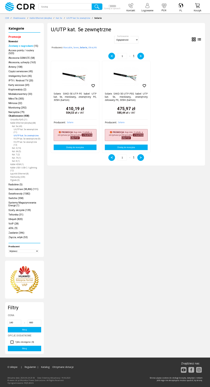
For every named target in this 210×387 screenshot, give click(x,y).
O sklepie (13, 367)
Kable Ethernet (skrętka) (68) (23, 122)
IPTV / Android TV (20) (20, 80)
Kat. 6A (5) (16, 151)
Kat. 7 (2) (16, 154)
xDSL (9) (13, 228)
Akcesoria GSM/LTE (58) (21, 58)
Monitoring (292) (17, 107)
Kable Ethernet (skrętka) (41, 18)
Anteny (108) (15, 67)
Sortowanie (123, 36)
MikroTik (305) (16, 98)
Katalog (45, 367)
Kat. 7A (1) (16, 157)
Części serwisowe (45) (20, 71)
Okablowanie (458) (18, 115)
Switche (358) (16, 198)
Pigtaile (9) (15, 180)
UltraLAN (92, 47)
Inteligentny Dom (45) (20, 76)
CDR (7, 18)
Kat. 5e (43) (17, 126)
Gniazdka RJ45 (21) (18, 119)
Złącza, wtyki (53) (18, 237)
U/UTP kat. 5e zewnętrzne (78, 18)
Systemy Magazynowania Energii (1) (22, 204)
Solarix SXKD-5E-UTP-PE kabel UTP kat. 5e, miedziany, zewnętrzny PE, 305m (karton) (75, 96)
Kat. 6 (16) (16, 148)
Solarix (70, 122)
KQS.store (29, 383)
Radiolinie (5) (15, 184)
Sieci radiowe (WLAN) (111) (23, 189)
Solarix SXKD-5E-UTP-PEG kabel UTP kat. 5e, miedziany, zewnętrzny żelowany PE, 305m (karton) (126, 96)
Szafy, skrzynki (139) (19, 210)
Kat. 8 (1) (16, 161)
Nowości (13, 41)
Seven (76, 47)
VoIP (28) (13, 223)
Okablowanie (19, 18)
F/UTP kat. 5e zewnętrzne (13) (25, 143)
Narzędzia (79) (16, 112)
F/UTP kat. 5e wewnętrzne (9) (27, 138)
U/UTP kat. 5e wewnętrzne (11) (26, 131)
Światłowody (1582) (19, 193)
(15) (23, 46)
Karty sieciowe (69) (18, 85)
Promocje (14, 36)
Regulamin (30, 367)
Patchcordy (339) (17, 177)
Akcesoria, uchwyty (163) (22, 62)
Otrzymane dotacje (63, 367)
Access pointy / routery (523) (21, 52)
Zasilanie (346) (16, 232)
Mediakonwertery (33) (20, 94)
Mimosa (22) (15, 103)
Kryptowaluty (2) (17, 89)
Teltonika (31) (15, 214)
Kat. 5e (59, 18)
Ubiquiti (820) (15, 219)
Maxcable (67, 47)
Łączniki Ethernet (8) (19, 173)
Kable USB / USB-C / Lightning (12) (23, 169)
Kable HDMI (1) (17, 164)
